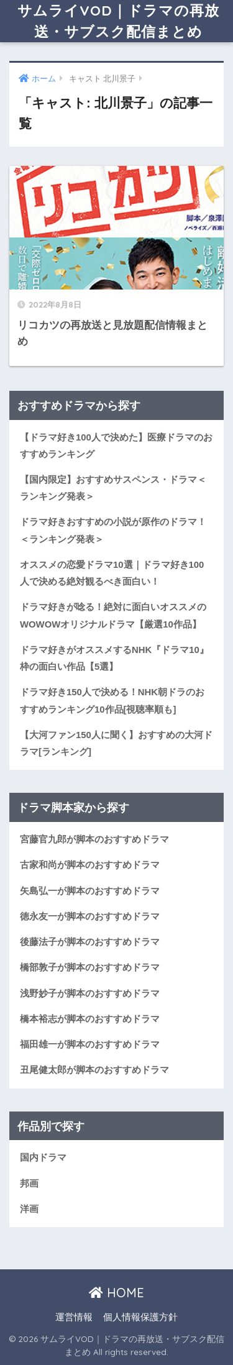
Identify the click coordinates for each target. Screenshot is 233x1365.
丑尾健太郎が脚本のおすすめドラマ (94, 1070)
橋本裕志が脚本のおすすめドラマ (90, 1019)
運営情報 (74, 1317)
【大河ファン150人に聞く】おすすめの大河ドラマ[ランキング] (116, 743)
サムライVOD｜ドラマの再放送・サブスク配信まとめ (118, 20)
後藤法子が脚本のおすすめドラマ (90, 942)
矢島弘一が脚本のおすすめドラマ (90, 891)
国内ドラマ (43, 1157)
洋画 (29, 1209)
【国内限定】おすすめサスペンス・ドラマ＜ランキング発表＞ (113, 488)
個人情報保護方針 (140, 1317)
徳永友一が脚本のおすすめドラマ (90, 916)
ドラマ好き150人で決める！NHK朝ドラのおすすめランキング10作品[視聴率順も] (112, 700)
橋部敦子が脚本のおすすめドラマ (90, 967)
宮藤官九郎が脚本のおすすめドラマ (94, 839)
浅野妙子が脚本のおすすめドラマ (90, 993)
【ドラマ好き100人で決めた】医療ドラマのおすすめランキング (116, 445)
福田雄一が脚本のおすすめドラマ (90, 1044)
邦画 (29, 1184)
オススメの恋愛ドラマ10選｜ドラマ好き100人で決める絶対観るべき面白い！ (112, 573)
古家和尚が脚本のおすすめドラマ (90, 865)
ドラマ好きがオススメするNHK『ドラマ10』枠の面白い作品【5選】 (114, 658)
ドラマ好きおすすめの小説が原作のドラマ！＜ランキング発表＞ (113, 530)
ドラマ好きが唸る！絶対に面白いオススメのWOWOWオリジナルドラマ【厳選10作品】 (113, 615)
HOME (116, 1292)
